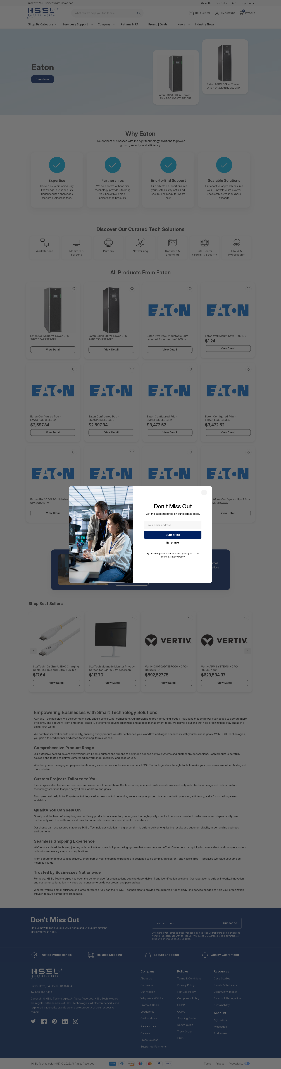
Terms (164, 556)
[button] (204, 492)
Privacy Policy (177, 556)
